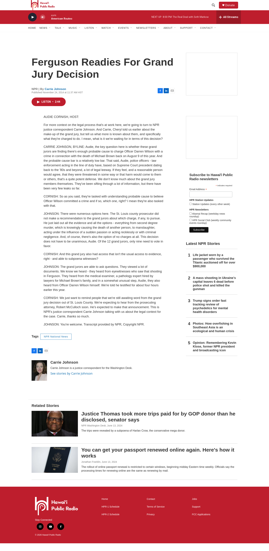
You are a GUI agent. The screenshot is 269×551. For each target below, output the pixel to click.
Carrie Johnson (55, 96)
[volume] (43, 25)
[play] (32, 25)
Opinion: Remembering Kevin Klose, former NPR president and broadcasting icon (214, 354)
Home (32, 35)
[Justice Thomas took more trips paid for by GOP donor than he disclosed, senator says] (55, 431)
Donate (232, 9)
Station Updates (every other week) (211, 211)
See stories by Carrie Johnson (71, 381)
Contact (151, 506)
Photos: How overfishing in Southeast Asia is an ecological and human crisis (213, 335)
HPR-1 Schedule (110, 514)
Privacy (151, 522)
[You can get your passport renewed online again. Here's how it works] (55, 467)
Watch (106, 35)
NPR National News (56, 344)
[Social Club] (211, 145)
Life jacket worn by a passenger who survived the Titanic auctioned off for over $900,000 (214, 268)
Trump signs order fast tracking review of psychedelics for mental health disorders (210, 314)
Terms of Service (156, 514)
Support (196, 514)
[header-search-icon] (215, 9)
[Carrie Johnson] (39, 378)
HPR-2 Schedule (110, 522)
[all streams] (228, 25)
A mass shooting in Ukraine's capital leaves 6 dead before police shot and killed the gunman (214, 291)
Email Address (198, 197)
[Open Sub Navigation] (50, 35)
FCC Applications (201, 522)
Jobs (194, 506)
